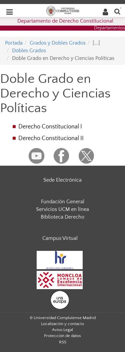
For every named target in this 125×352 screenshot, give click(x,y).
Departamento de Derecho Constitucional (65, 21)
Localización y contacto (62, 323)
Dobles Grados (29, 51)
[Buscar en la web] (117, 11)
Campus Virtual (60, 238)
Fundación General (62, 202)
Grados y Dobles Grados (58, 43)
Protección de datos (62, 335)
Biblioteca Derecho (62, 217)
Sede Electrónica (62, 180)
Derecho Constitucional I (50, 126)
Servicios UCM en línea (62, 209)
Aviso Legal (62, 329)
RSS (62, 342)
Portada (14, 43)
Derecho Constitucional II (51, 138)
